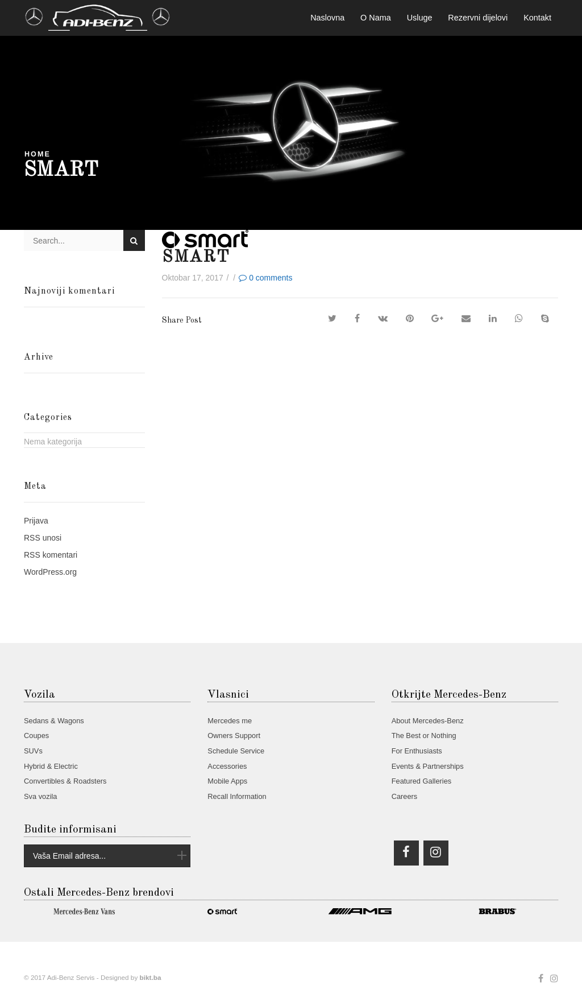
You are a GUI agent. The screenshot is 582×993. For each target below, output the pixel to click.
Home (37, 154)
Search (134, 241)
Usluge (420, 17)
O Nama (375, 17)
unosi (42, 537)
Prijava (36, 520)
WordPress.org (50, 571)
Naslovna (327, 17)
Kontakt (537, 17)
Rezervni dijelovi (478, 17)
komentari (50, 554)
